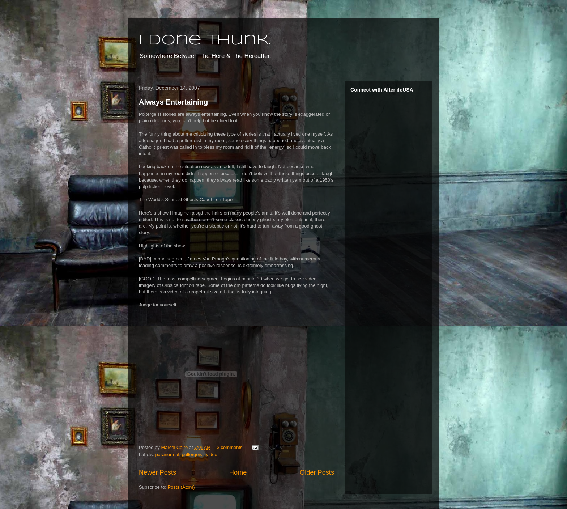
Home (238, 472)
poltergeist (193, 454)
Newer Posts (157, 472)
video (211, 454)
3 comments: (231, 447)
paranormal (167, 454)
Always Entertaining (173, 102)
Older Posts (317, 472)
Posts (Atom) (181, 487)
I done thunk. (205, 40)
